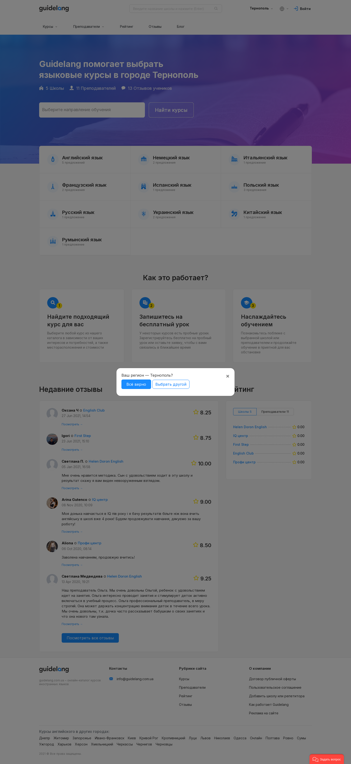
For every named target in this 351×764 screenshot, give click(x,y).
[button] (326, 759)
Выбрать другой (170, 384)
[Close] (228, 376)
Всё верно (136, 384)
